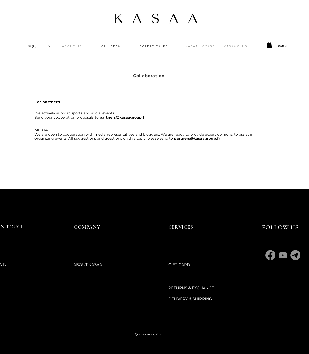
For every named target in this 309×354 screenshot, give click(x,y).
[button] (37, 46)
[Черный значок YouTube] (143, 324)
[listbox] (37, 46)
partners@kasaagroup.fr (123, 117)
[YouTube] (283, 255)
